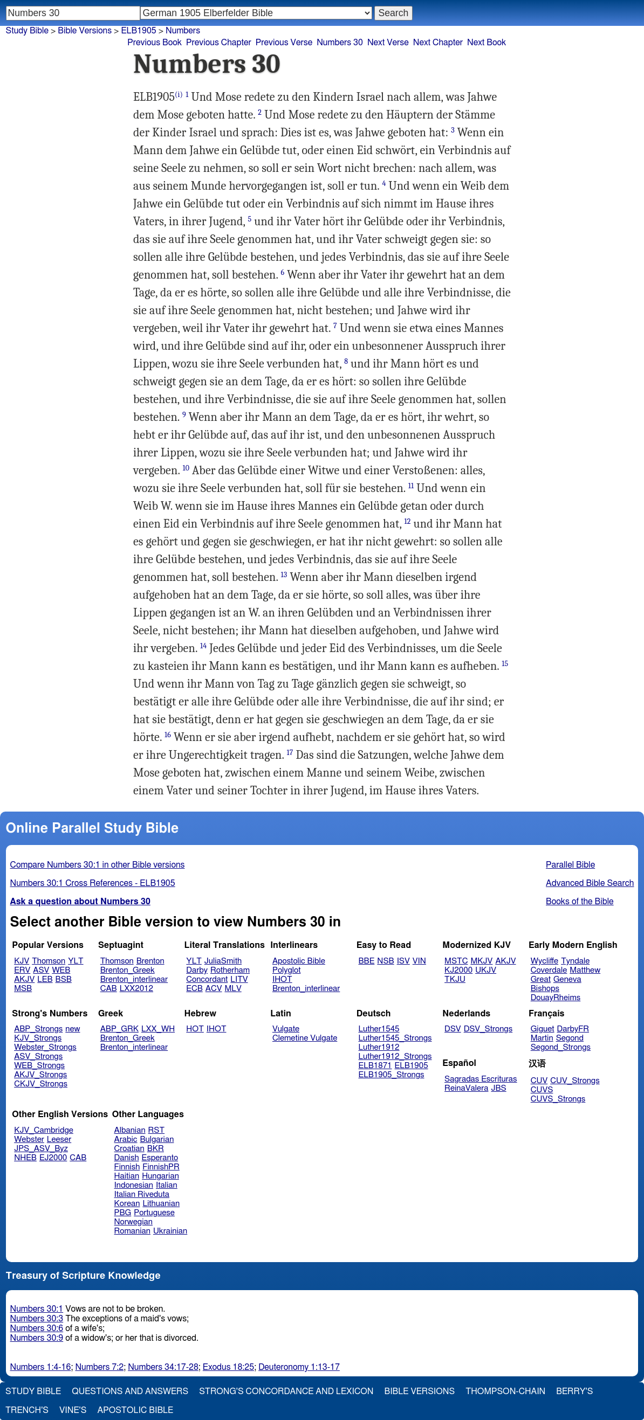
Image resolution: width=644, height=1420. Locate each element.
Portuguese (154, 1213)
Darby (197, 970)
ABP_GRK (119, 1029)
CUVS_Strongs (558, 1099)
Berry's (574, 1391)
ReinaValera (466, 1088)
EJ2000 (53, 1158)
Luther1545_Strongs (395, 1038)
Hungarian (160, 1176)
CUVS (542, 1090)
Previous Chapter (218, 42)
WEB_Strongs (39, 1066)
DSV (452, 1029)
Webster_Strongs (45, 1047)
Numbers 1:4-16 (40, 1367)
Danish (126, 1158)
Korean (127, 1204)
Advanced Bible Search (590, 883)
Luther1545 (379, 1029)
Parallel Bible (570, 865)
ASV (41, 970)
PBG (123, 1213)
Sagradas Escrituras (480, 1079)
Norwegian (133, 1222)
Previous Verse (284, 42)
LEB (44, 979)
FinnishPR (161, 1167)
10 (185, 468)
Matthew (585, 970)
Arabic (126, 1139)
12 (408, 521)
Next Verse (388, 42)
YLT (75, 961)
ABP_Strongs (38, 1029)
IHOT (282, 979)
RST (156, 1130)
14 (203, 645)
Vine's (72, 1410)
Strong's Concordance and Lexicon (286, 1391)
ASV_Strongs (38, 1056)
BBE (367, 961)
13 (284, 574)
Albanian (130, 1130)
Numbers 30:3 (37, 1318)
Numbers (183, 30)
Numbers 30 (340, 42)
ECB (194, 989)
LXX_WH (158, 1029)
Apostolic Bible (135, 1410)
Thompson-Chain (505, 1391)
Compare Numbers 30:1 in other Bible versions (97, 865)
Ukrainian (170, 1231)
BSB (64, 979)
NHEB (25, 1158)
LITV (239, 979)
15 (505, 663)
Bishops (545, 989)
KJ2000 (458, 970)
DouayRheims (556, 998)
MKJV (481, 961)
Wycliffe (544, 961)
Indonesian (134, 1185)
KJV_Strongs (37, 1038)
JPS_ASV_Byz (41, 1149)
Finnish (127, 1167)
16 (168, 734)
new (72, 1029)
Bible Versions (85, 30)
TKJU (454, 979)
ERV (22, 970)
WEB (61, 970)
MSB (23, 989)
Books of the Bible (580, 901)
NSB (385, 961)
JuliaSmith (223, 961)
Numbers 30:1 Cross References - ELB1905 (92, 883)
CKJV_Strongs (40, 1084)
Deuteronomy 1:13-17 (299, 1367)
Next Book (486, 42)
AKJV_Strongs (40, 1075)
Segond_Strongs (561, 1047)
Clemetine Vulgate (304, 1038)
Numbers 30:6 (37, 1328)
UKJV (485, 970)
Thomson (48, 961)
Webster (29, 1139)
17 (290, 752)
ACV (213, 989)
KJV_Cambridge (43, 1130)
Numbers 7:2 (99, 1367)
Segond (570, 1038)
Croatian (129, 1149)
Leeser (59, 1139)
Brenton (150, 961)
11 (411, 485)
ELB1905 (411, 1066)
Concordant (207, 979)
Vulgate (285, 1029)
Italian (166, 1185)
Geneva (567, 979)
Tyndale (575, 961)
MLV (232, 989)
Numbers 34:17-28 (163, 1367)
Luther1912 (379, 1047)
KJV (21, 961)
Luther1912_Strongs (395, 1056)
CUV (539, 1081)
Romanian (132, 1231)
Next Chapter (438, 42)
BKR (155, 1149)
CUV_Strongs (574, 1081)
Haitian (127, 1176)
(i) (179, 94)
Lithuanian (161, 1204)
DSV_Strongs (488, 1029)
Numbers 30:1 (37, 1309)
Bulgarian (157, 1139)
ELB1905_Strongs (391, 1075)
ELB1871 (375, 1066)
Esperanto (160, 1158)
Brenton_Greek (127, 970)
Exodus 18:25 (228, 1367)
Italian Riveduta (141, 1194)
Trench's (27, 1410)
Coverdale (549, 970)
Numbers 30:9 (37, 1338)
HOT (194, 1029)
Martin (542, 1038)
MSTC (456, 961)
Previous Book (154, 42)
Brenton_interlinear (134, 979)
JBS (498, 1088)
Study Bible (27, 30)
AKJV (24, 979)
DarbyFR (573, 1029)
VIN (419, 961)
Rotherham (230, 970)
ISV (403, 961)
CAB (108, 989)
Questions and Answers (130, 1391)
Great (541, 979)
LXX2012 (136, 989)
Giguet (542, 1029)
